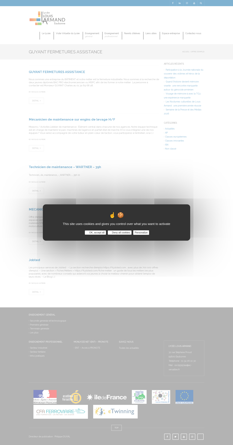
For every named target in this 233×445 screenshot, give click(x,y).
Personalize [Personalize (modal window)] (141, 232)
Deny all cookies (119, 232)
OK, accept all (96, 232)
